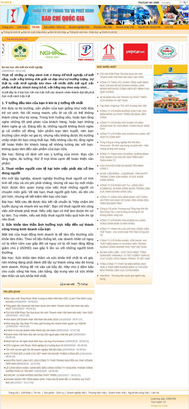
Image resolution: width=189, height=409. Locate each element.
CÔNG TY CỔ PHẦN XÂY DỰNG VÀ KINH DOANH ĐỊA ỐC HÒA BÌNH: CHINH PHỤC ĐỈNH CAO (125, 125)
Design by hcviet (159, 405)
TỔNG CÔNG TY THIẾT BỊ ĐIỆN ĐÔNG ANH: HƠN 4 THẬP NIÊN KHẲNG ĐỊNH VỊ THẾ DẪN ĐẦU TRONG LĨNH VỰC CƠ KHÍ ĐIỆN (124, 267)
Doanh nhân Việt (125, 27)
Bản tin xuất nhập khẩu (35, 32)
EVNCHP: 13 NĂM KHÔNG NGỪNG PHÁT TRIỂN (31, 375)
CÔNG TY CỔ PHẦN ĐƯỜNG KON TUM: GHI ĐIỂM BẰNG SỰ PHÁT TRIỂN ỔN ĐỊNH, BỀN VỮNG (123, 114)
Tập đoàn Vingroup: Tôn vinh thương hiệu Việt (123, 105)
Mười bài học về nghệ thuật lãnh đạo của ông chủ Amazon (35, 341)
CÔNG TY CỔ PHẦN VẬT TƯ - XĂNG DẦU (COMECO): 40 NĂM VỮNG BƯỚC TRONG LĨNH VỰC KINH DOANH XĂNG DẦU (125, 188)
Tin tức (36, 27)
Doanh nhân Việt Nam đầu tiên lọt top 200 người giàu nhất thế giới (39, 334)
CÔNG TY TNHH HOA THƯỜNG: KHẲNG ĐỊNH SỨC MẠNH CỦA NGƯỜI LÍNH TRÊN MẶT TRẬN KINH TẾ (124, 157)
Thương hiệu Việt (102, 27)
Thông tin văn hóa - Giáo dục (83, 32)
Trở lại (84, 284)
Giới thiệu (22, 27)
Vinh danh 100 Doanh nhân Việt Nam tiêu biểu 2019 (32, 319)
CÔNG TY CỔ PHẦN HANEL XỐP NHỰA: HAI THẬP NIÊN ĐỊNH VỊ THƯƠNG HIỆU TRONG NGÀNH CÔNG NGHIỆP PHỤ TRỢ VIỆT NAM (123, 243)
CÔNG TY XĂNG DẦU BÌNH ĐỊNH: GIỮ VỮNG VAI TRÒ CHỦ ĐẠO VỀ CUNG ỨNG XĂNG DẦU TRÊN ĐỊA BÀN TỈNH (124, 200)
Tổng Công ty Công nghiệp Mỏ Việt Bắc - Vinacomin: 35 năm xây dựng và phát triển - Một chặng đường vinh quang (124, 145)
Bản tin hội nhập (58, 32)
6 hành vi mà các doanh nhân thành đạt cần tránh (31, 330)
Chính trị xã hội (109, 32)
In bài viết (69, 284)
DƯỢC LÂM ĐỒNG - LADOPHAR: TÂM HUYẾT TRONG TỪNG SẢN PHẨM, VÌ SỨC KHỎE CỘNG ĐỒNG (124, 176)
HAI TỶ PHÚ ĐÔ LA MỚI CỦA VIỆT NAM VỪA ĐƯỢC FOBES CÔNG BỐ (42, 353)
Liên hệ (169, 27)
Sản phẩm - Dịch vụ (54, 27)
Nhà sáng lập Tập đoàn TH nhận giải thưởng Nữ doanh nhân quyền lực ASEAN (46, 323)
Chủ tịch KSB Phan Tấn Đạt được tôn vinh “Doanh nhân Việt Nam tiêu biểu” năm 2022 (49, 312)
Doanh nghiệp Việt (79, 27)
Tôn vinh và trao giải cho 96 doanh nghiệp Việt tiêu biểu (34, 349)
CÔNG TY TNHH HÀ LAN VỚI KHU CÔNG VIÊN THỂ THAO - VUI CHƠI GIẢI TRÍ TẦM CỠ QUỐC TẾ (124, 232)
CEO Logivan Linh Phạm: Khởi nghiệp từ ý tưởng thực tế (34, 345)
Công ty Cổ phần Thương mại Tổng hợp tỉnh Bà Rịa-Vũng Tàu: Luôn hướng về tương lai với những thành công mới (124, 211)
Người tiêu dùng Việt (149, 27)
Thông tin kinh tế (11, 32)
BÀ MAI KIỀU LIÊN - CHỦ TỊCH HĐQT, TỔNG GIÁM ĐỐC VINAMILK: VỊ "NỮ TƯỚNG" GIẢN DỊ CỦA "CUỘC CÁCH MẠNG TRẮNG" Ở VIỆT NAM (125, 255)
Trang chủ (7, 27)
